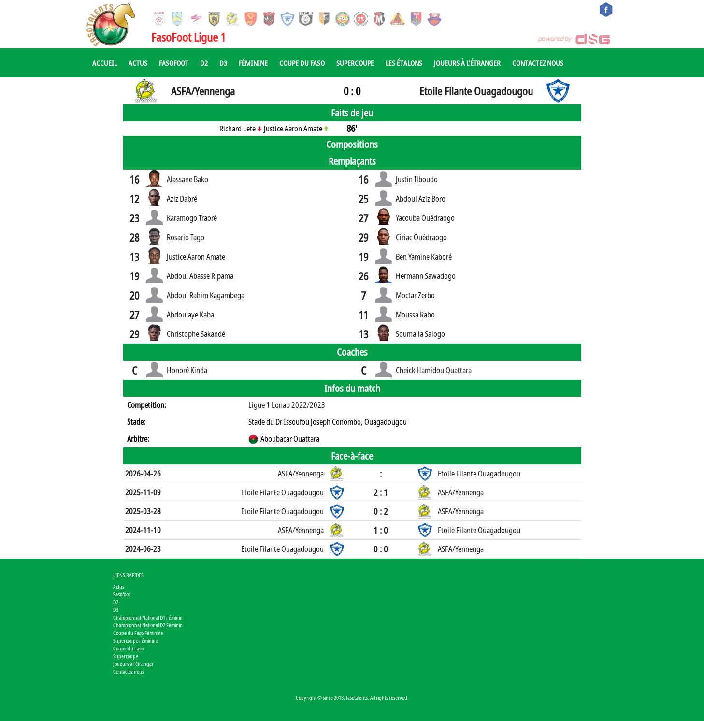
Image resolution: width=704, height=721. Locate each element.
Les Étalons (404, 63)
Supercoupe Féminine (135, 640)
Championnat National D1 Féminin (148, 617)
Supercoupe (355, 63)
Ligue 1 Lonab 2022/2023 (286, 405)
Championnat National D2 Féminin (148, 625)
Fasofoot (173, 63)
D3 (223, 63)
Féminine (253, 63)
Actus (138, 63)
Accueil (104, 63)
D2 (204, 63)
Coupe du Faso (302, 63)
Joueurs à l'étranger (467, 63)
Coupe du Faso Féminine (138, 632)
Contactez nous (537, 63)
